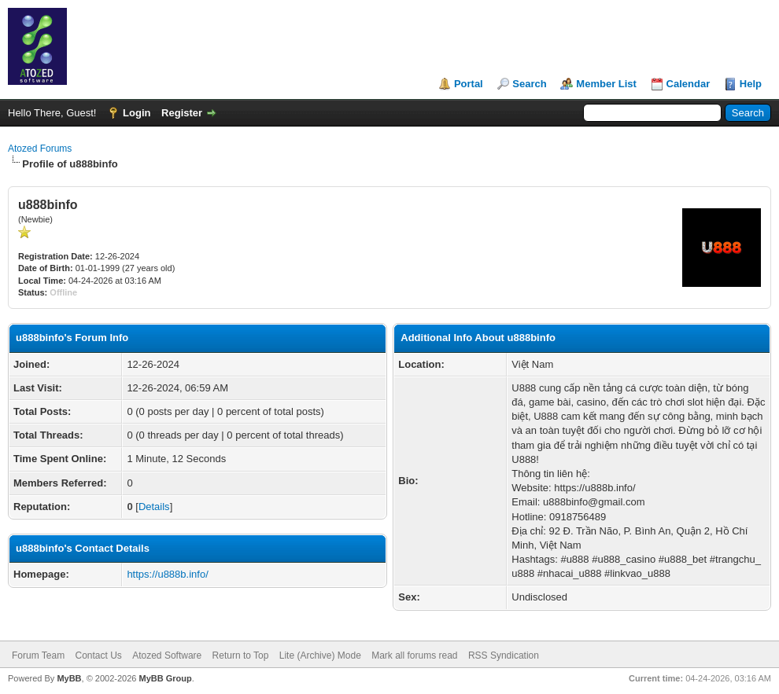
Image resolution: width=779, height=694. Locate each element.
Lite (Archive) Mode (320, 655)
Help (751, 84)
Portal (468, 84)
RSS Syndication (503, 655)
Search (529, 84)
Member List (606, 84)
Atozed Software (166, 655)
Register (181, 113)
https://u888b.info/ (167, 574)
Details (154, 506)
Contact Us (98, 655)
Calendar (688, 84)
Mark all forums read (414, 655)
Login (136, 113)
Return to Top (240, 655)
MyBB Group (164, 678)
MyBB (69, 678)
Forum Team (38, 655)
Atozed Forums (40, 148)
